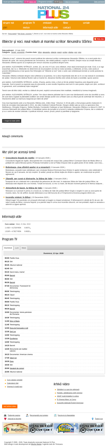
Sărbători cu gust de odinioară (68, 390)
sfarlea (70, 52)
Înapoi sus (99, 419)
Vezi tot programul (72, 2)
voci (75, 52)
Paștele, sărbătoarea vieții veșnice (69, 393)
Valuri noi (32, 2)
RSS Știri (100, 39)
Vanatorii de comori (17, 368)
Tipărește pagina (14, 415)
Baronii (12, 275)
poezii (59, 52)
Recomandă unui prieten (39, 415)
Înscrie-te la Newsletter (66, 415)
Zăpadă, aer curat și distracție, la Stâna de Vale (29, 178)
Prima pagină (12, 34)
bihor (40, 52)
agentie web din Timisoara (53, 444)
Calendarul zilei (12, 383)
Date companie (99, 2)
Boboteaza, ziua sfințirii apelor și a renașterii (28, 167)
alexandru (46, 52)
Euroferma (14, 339)
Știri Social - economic (25, 34)
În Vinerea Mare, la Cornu (66, 400)
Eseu (61, 2)
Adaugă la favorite (14, 419)
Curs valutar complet (14, 380)
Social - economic (18, 52)
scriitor (65, 52)
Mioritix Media (36, 444)
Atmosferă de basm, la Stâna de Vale (24, 188)
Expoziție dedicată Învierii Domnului (70, 403)
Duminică (8, 248)
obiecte (53, 52)
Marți (24, 248)
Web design (8, 444)
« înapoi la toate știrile (11, 121)
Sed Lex (13, 332)
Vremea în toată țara (14, 387)
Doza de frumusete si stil (19, 328)
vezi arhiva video (9, 406)
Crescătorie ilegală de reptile (20, 158)
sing (79, 52)
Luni (17, 248)
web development (21, 444)
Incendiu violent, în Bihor (18, 197)
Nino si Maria (15, 321)
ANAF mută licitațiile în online (68, 396)
